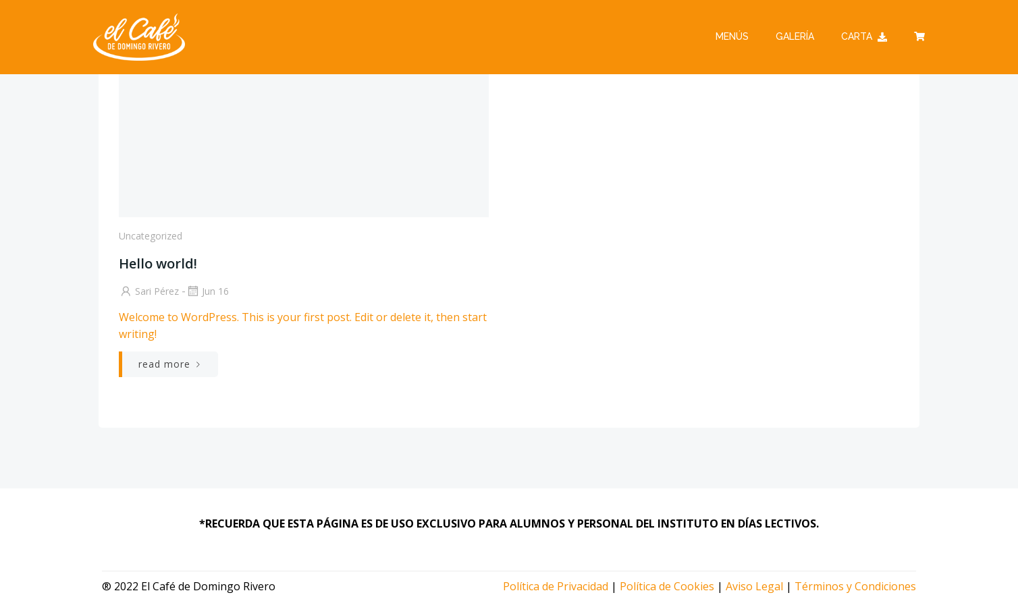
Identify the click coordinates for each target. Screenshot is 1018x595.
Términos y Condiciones (855, 586)
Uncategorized (150, 235)
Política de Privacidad (555, 586)
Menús (732, 36)
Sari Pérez (149, 291)
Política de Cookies (667, 586)
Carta (864, 36)
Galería (795, 36)
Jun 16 (207, 291)
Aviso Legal (754, 586)
